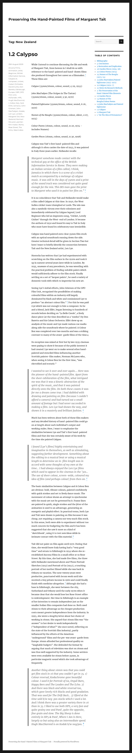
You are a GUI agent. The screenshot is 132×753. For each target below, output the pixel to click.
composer (13, 81)
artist (20, 71)
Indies (12, 103)
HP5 (19, 98)
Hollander (13, 98)
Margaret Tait (14, 116)
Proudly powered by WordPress (66, 742)
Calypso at (13, 79)
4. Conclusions (103, 64)
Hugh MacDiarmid (16, 100)
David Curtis (14, 87)
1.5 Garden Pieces (104, 96)
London (19, 114)
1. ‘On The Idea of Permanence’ (109, 115)
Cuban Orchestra (16, 84)
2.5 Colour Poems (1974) (107, 72)
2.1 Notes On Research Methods (110, 88)
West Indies (18, 130)
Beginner (12, 73)
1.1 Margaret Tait (103, 112)
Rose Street (13, 127)
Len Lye (12, 114)
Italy (17, 103)
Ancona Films (14, 68)
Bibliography (102, 61)
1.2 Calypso (23, 54)
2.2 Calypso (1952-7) (105, 85)
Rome (21, 125)
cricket (20, 81)
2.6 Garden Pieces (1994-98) (109, 69)
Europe (12, 92)
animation (13, 71)
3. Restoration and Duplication (109, 66)
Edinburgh (20, 89)
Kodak (21, 111)
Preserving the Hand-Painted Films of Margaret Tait (57, 19)
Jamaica (16, 106)
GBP (17, 92)
